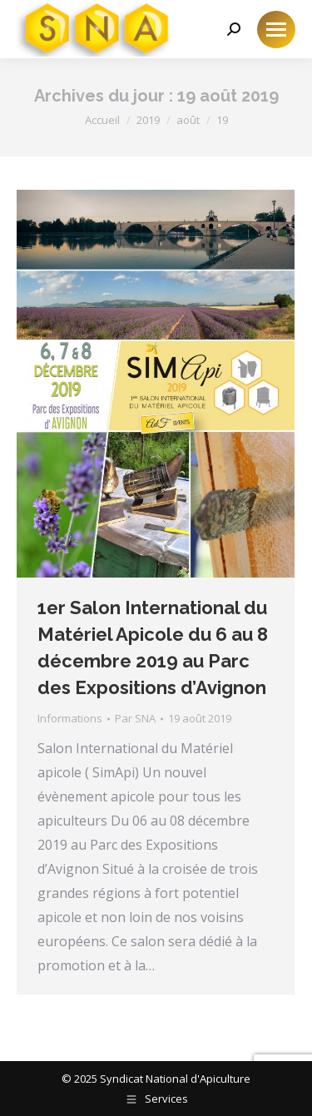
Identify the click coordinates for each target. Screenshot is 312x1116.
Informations (69, 718)
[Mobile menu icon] (276, 29)
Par (135, 718)
